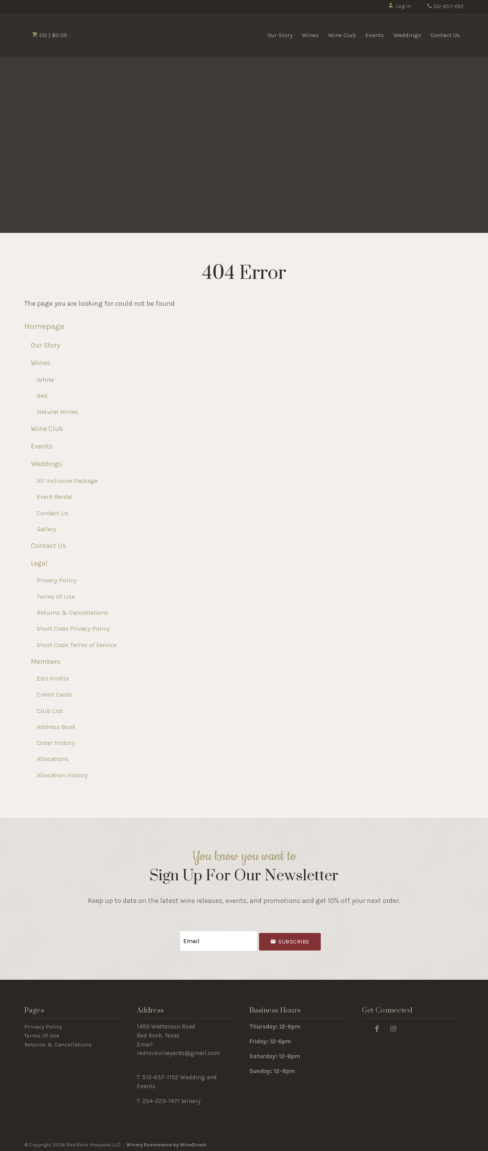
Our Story (280, 35)
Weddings (407, 35)
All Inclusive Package (67, 480)
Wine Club (342, 35)
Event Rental (55, 496)
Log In (399, 6)
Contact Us (445, 35)
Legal (39, 563)
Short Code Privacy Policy (73, 628)
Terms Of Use (56, 596)
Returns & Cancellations (72, 612)
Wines (310, 35)
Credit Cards (54, 694)
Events (374, 35)
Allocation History (62, 775)
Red (42, 395)
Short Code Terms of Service (76, 645)
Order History (56, 743)
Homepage (44, 326)
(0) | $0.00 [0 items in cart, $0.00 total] (49, 35)
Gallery (46, 529)
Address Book (56, 727)
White (45, 379)
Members (45, 661)
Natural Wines (57, 411)
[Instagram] (393, 1026)
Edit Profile (53, 678)
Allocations (53, 759)
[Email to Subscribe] (218, 940)
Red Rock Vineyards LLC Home (115, 34)
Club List (50, 711)
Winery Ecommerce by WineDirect (166, 1143)
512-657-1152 (445, 6)
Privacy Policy (57, 580)
